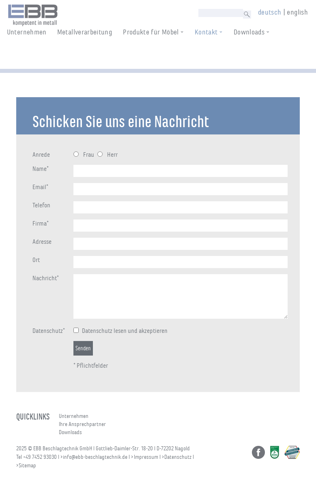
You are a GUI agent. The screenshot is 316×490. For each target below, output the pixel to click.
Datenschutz (48, 330)
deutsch (270, 12)
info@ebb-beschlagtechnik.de (95, 457)
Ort (36, 260)
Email (40, 187)
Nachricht (45, 278)
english (297, 12)
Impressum (146, 457)
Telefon (41, 205)
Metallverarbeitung (92, 55)
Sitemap (27, 465)
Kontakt (214, 55)
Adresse (42, 241)
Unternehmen (34, 55)
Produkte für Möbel (158, 55)
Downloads (256, 55)
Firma (40, 223)
